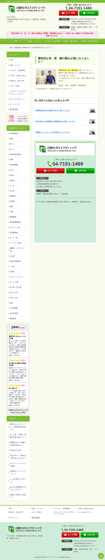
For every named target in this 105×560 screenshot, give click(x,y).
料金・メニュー (34, 41)
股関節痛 (13, 217)
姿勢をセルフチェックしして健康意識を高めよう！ (18, 426)
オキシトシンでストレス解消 (18, 464)
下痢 (11, 212)
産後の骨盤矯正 (15, 261)
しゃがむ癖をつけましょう (18, 480)
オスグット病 (15, 227)
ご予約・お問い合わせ (89, 41)
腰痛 (11, 139)
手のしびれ (14, 292)
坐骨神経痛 (14, 133)
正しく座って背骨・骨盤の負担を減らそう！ (18, 436)
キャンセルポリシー (17, 99)
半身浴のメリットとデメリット (18, 472)
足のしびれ (14, 298)
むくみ (12, 185)
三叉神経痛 (14, 308)
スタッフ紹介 (15, 86)
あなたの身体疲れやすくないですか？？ (18, 488)
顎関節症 (13, 318)
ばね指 (12, 256)
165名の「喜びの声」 (71, 41)
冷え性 (12, 191)
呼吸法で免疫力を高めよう (18, 496)
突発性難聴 (14, 165)
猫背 (11, 303)
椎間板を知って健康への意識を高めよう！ (18, 444)
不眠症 (12, 271)
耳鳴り (12, 175)
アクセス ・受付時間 (52, 41)
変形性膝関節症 (15, 222)
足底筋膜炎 (14, 232)
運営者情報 (14, 109)
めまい (12, 170)
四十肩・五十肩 (15, 287)
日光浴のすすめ (15, 450)
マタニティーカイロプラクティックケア (18, 92)
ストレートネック (16, 277)
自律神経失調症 (15, 154)
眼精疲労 (13, 196)
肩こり (12, 144)
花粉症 (12, 180)
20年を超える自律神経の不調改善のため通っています (55, 121)
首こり (12, 149)
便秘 (11, 206)
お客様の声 (17, 47)
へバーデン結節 (15, 243)
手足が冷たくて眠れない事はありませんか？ (18, 457)
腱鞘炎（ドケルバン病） (17, 249)
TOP (16, 41)
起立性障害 (14, 313)
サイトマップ (15, 104)
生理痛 (12, 201)
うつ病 (12, 266)
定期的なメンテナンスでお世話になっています (52, 132)
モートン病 (14, 238)
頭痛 (11, 159)
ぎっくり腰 (14, 282)
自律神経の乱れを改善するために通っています (52, 110)
